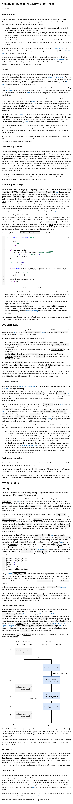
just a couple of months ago (34, 796)
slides (11, 90)
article (29, 93)
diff (14, 332)
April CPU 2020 (60, 48)
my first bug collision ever (27, 386)
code (56, 192)
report (55, 101)
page (57, 211)
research (23, 114)
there (49, 419)
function (40, 549)
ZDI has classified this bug (30, 445)
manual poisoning (32, 311)
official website (59, 59)
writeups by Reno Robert (56, 77)
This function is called (46, 614)
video (6, 90)
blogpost (33, 101)
